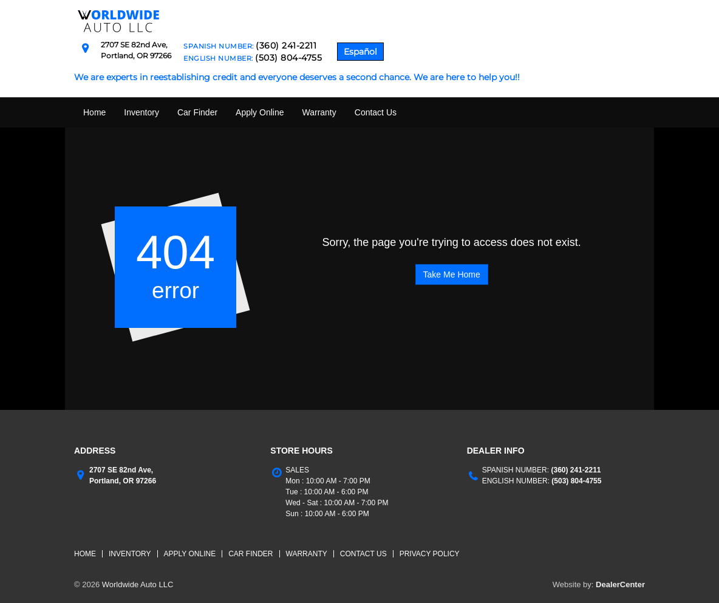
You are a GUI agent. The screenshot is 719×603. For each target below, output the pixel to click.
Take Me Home (451, 274)
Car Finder (197, 112)
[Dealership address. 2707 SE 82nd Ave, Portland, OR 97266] (136, 49)
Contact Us (376, 112)
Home (94, 112)
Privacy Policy (430, 553)
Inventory (141, 112)
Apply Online (260, 112)
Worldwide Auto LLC (138, 584)
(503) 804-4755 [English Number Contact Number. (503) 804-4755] (288, 57)
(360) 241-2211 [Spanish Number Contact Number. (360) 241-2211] (286, 45)
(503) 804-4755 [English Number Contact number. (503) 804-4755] (575, 481)
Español (360, 51)
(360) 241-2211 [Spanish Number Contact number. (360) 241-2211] (575, 470)
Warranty (319, 112)
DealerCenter (620, 584)
